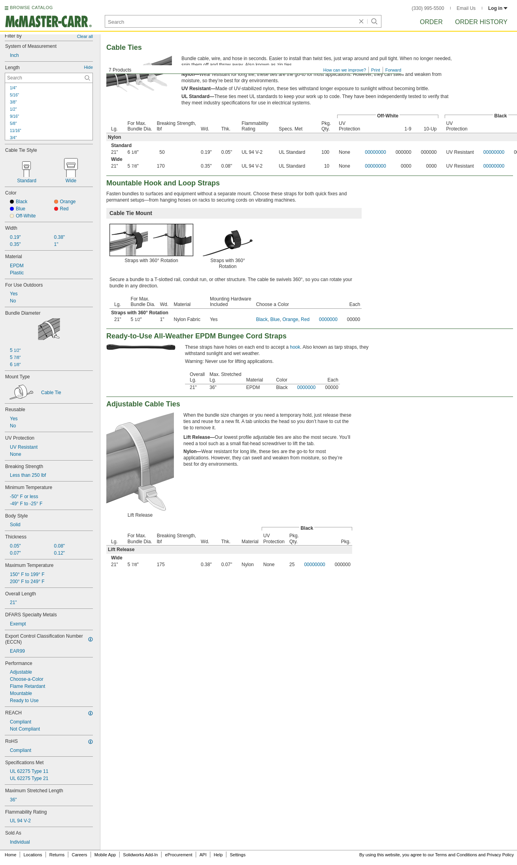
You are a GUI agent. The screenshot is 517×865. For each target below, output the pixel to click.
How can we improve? (344, 70)
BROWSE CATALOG (31, 7)
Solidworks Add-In (140, 854)
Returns (57, 854)
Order (431, 22)
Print (375, 70)
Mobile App (105, 854)
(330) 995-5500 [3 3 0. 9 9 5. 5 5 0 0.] (428, 8)
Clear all (85, 36)
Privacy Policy (500, 854)
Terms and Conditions (456, 854)
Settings (237, 854)
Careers (79, 854)
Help (218, 854)
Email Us (466, 8)
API (203, 854)
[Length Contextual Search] (49, 78)
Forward (393, 70)
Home (10, 854)
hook (295, 347)
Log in (498, 8)
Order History (481, 22)
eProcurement (178, 854)
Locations (33, 854)
